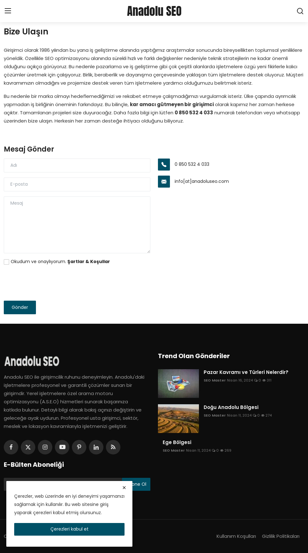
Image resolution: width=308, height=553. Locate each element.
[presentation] (52, 283)
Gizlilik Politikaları (280, 536)
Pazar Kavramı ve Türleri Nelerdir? (246, 372)
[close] (124, 487)
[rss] (113, 447)
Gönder (20, 307)
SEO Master (215, 380)
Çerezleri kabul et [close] (69, 529)
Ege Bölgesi (177, 442)
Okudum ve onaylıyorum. (60, 261)
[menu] (8, 11)
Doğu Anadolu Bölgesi (231, 407)
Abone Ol (136, 484)
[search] (300, 11)
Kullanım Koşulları (236, 536)
